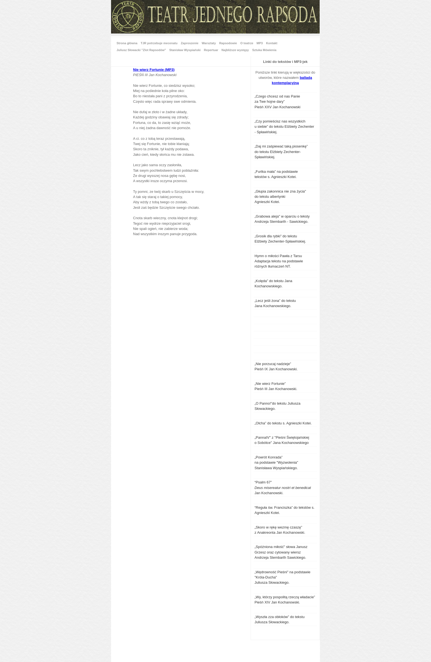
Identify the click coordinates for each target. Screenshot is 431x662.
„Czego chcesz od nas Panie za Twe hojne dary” (277, 101)
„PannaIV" (282, 437)
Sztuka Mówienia (264, 50)
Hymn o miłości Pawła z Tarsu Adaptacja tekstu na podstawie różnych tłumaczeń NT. (279, 261)
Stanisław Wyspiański (185, 50)
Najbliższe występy (235, 50)
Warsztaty (209, 43)
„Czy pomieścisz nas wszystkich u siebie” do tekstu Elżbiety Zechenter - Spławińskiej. (284, 126)
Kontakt (271, 43)
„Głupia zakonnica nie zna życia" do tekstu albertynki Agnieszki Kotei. (280, 196)
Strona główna (127, 43)
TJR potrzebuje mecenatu (159, 43)
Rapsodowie (228, 43)
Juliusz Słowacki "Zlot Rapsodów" (141, 50)
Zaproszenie (189, 43)
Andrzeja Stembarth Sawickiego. (280, 557)
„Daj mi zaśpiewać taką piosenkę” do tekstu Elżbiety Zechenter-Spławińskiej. (281, 151)
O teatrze (246, 43)
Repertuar (211, 50)
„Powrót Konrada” (269, 457)
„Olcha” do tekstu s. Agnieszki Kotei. (283, 423)
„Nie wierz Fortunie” (270, 384)
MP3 (259, 43)
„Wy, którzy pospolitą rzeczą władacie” (285, 597)
